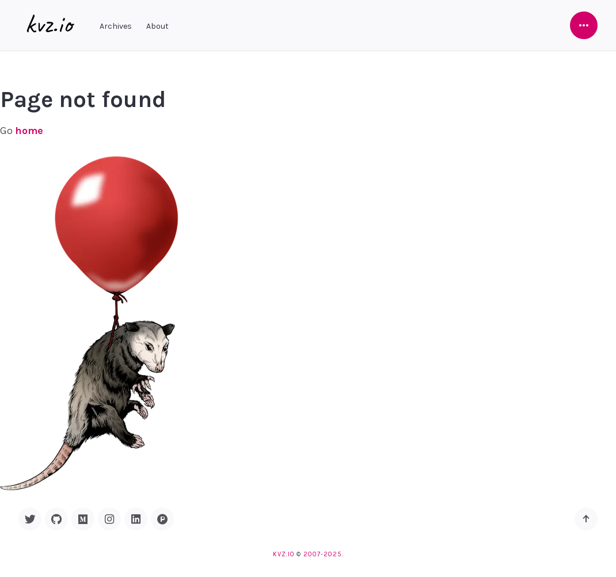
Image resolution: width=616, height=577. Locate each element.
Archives (116, 26)
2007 (312, 554)
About (157, 26)
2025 (333, 554)
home (29, 130)
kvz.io (283, 554)
